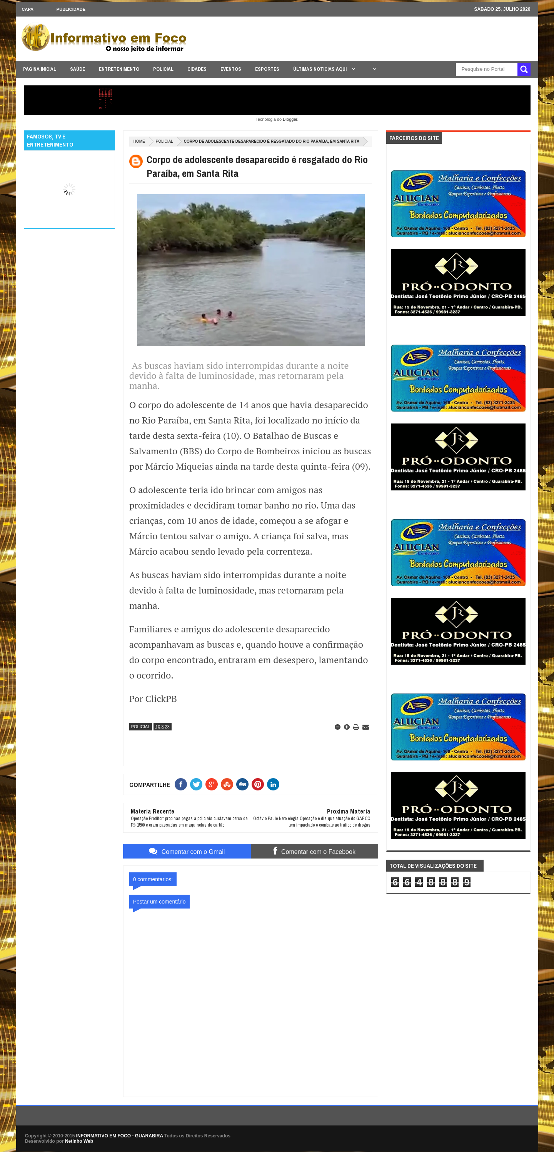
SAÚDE (77, 69)
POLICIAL (163, 69)
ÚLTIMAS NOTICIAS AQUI (320, 69)
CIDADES (197, 69)
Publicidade (71, 9)
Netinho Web (79, 1141)
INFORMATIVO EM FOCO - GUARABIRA (119, 1136)
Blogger (290, 119)
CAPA (27, 9)
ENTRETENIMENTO (119, 69)
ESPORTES (267, 69)
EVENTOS (230, 69)
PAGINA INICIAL (39, 69)
